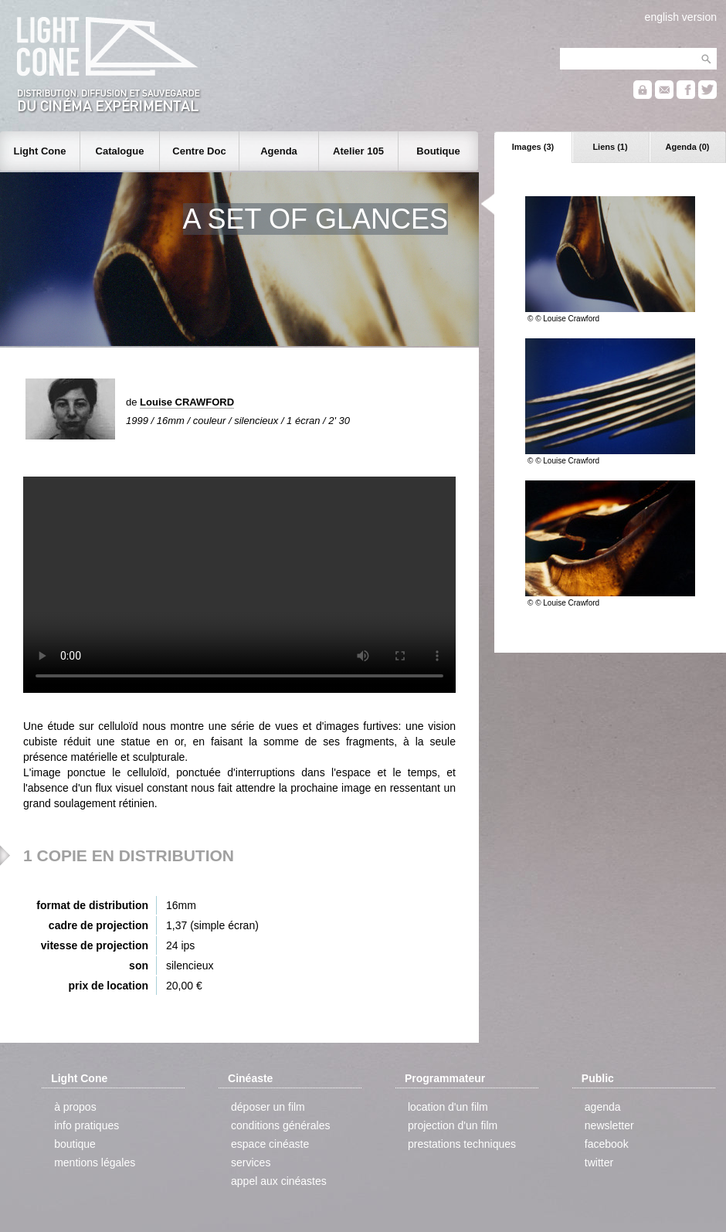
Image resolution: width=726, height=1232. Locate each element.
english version (681, 17)
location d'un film (448, 1107)
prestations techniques (462, 1144)
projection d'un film (452, 1125)
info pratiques (86, 1125)
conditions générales (280, 1125)
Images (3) (533, 146)
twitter (599, 1162)
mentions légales (94, 1162)
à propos (75, 1107)
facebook (607, 1144)
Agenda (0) (688, 146)
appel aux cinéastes (279, 1181)
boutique (75, 1144)
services (250, 1162)
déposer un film (268, 1107)
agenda (603, 1107)
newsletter (609, 1125)
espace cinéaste (270, 1144)
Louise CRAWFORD (187, 402)
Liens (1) (609, 146)
